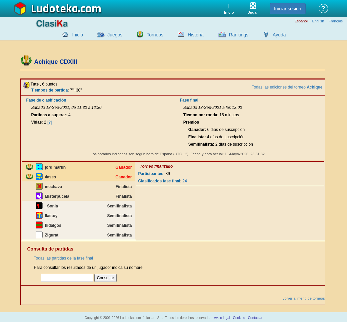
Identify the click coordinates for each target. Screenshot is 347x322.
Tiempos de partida (49, 90)
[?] (49, 122)
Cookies (239, 318)
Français (336, 21)
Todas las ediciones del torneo (287, 87)
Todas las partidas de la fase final (63, 258)
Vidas (36, 122)
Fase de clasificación (46, 100)
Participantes (150, 173)
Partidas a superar (48, 115)
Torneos (155, 34)
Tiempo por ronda (200, 115)
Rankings (238, 34)
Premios (191, 122)
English (318, 21)
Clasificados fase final (159, 181)
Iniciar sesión (287, 8)
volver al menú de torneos (304, 298)
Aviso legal (222, 318)
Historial (196, 34)
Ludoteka (54, 9)
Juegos (114, 34)
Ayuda (279, 34)
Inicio (77, 34)
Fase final (189, 100)
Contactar (255, 318)
